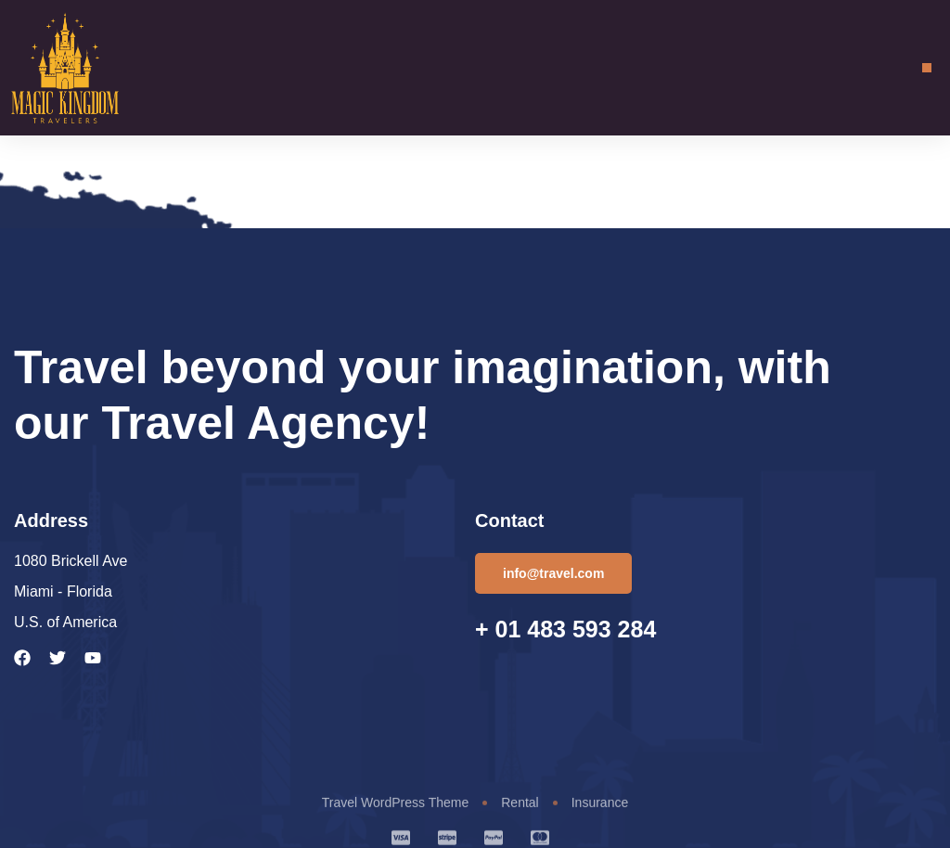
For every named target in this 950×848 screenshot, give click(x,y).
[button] (926, 67)
